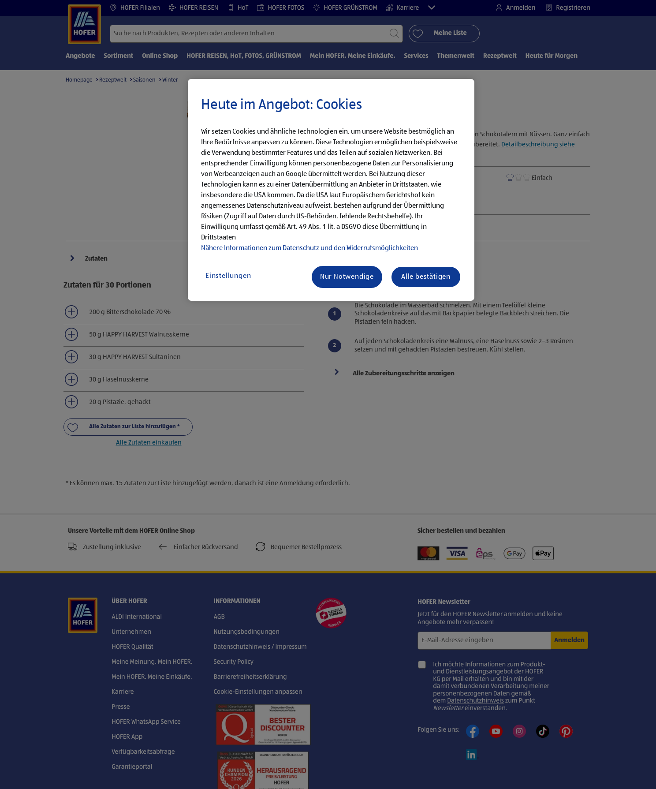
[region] (331, 190)
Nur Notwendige (347, 276)
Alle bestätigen (426, 276)
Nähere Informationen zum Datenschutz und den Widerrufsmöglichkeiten (309, 248)
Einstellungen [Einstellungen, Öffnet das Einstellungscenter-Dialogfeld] (228, 276)
